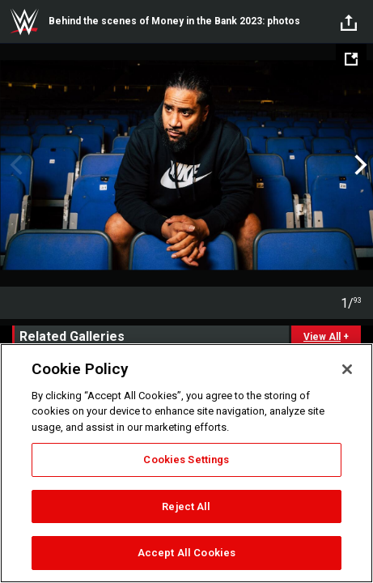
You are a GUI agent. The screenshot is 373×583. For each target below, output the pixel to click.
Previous (14, 165)
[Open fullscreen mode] (351, 59)
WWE (24, 22)
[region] (186, 463)
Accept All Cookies (186, 553)
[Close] (347, 369)
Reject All (186, 506)
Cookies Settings (186, 459)
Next (359, 165)
